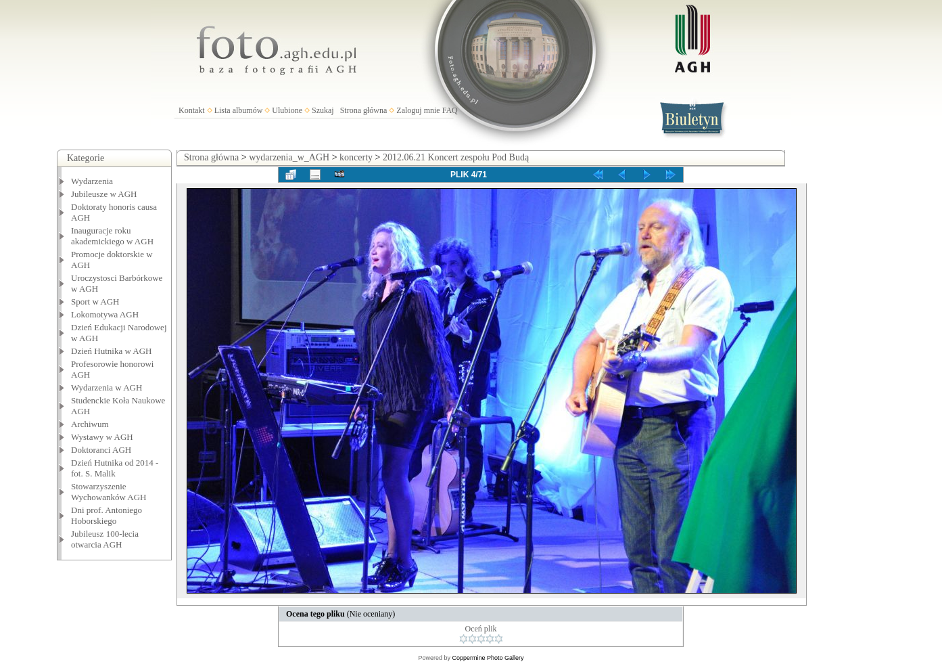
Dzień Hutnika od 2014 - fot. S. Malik (114, 468)
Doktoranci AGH (101, 450)
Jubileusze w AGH (104, 194)
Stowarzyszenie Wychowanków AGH (109, 491)
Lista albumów (238, 110)
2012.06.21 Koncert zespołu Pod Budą (456, 157)
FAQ (450, 110)
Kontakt (192, 110)
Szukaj (323, 110)
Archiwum (90, 424)
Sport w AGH (95, 301)
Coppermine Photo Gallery (487, 657)
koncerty (356, 157)
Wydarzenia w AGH (106, 387)
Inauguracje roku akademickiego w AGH (112, 235)
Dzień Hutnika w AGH (111, 351)
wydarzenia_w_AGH (289, 157)
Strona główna (363, 110)
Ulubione (287, 110)
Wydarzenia (92, 181)
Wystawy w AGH (102, 437)
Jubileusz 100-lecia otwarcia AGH (105, 539)
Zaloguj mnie (418, 110)
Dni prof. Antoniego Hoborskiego (106, 515)
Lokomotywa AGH (105, 314)
